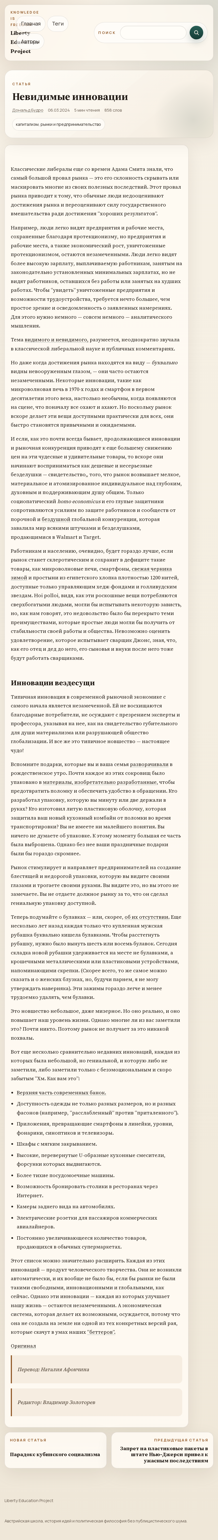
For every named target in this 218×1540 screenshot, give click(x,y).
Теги (58, 23)
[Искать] (196, 32)
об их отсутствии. (147, 916)
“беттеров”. (101, 1331)
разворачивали (149, 764)
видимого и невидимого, (57, 339)
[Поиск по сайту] (153, 32)
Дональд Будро (27, 110)
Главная (31, 23)
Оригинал (23, 1345)
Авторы (30, 41)
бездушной (56, 519)
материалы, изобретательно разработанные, (100, 782)
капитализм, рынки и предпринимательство (58, 124)
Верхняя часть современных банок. (61, 1092)
